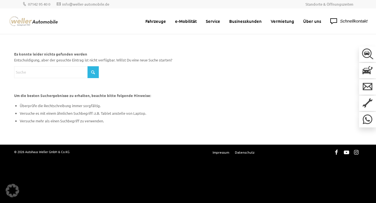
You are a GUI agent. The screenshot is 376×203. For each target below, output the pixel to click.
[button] (12, 190)
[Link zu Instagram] (356, 152)
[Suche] (56, 72)
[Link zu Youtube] (346, 152)
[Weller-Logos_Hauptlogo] (33, 21)
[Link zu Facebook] (336, 152)
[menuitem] (328, 4)
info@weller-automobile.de (85, 4)
